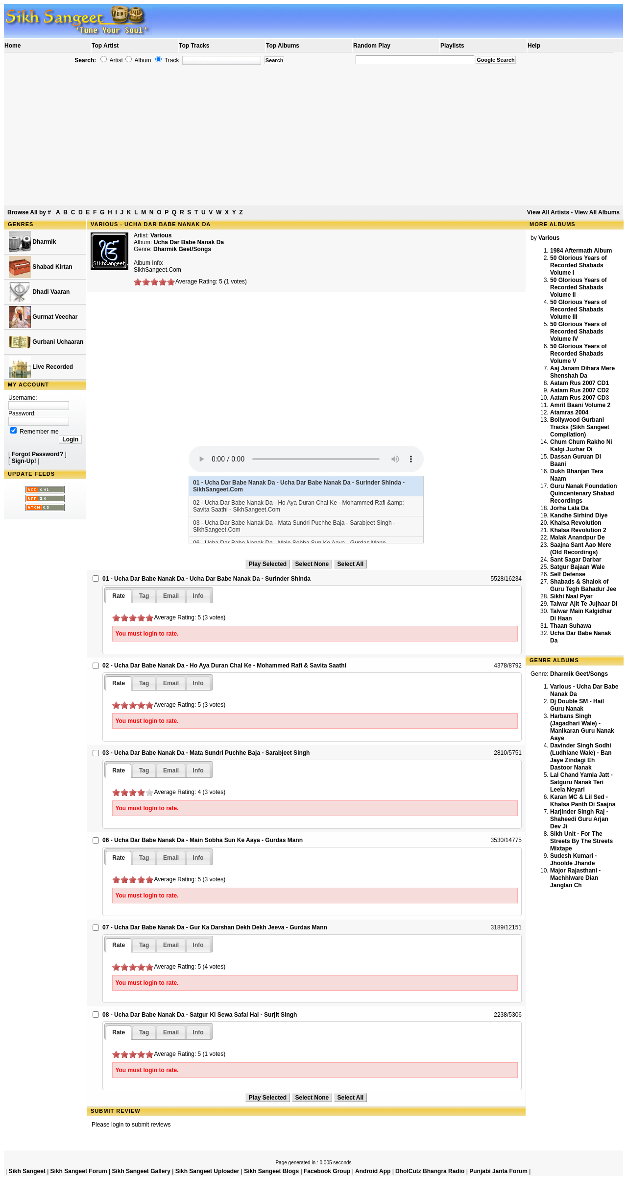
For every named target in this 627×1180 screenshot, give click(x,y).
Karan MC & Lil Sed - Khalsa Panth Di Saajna (582, 801)
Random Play (371, 45)
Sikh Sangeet (26, 1171)
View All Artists (548, 212)
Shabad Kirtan (40, 267)
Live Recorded (41, 367)
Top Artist (105, 45)
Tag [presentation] (144, 595)
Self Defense (567, 574)
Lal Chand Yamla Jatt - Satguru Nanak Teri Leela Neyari (581, 782)
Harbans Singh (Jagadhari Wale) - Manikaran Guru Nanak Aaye (582, 727)
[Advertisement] (313, 135)
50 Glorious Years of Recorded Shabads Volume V (578, 353)
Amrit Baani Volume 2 (580, 405)
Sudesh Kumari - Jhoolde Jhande (573, 859)
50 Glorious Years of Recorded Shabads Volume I (578, 265)
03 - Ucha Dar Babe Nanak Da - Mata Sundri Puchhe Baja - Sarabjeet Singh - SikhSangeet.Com (294, 526)
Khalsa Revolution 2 (578, 530)
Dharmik (32, 242)
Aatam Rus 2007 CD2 (579, 390)
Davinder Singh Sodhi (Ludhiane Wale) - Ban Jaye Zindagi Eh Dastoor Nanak (581, 756)
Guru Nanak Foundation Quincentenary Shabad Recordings (583, 493)
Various (160, 235)
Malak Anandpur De (577, 537)
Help (534, 45)
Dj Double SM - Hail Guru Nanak (577, 705)
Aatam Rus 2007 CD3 (579, 397)
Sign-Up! (24, 461)
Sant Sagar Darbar (576, 559)
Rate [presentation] (118, 595)
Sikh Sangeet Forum (78, 1171)
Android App (372, 1171)
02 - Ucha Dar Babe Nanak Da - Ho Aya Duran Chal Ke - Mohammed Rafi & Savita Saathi (224, 665)
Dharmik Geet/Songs (182, 249)
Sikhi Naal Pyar (571, 596)
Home (12, 45)
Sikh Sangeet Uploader (207, 1171)
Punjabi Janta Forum (498, 1171)
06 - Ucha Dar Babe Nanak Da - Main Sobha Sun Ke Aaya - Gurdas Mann (202, 840)
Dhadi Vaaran (39, 292)
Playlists (452, 45)
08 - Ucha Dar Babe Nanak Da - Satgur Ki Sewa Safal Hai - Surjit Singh (199, 1014)
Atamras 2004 (569, 412)
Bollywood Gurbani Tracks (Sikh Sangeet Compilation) (579, 427)
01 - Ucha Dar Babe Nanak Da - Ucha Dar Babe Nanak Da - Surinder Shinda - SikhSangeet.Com (299, 486)
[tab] (118, 596)
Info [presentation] (198, 595)
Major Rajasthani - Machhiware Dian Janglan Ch (575, 878)
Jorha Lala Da (569, 508)
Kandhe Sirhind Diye (578, 515)
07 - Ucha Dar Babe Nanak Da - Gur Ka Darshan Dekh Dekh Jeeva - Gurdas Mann (214, 927)
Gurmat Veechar (43, 317)
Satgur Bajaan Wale (577, 567)
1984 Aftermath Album (581, 250)
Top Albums (282, 45)
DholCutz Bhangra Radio (429, 1171)
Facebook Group (327, 1171)
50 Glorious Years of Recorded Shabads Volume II (578, 287)
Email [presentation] (171, 595)
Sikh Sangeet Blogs (271, 1171)
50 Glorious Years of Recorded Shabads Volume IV (578, 331)
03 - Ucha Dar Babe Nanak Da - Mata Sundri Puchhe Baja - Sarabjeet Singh (206, 752)
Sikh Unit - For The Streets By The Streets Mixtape (581, 841)
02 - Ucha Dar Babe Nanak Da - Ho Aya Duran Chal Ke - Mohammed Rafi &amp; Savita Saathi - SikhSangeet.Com (298, 506)
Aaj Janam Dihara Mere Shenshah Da (582, 372)
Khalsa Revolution (576, 522)
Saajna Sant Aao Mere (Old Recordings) (580, 548)
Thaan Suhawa (570, 625)
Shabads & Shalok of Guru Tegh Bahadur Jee (583, 585)
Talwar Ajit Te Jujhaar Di (583, 603)
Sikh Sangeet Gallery (141, 1171)
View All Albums (597, 212)
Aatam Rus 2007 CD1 (579, 383)
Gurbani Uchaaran (46, 342)
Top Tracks (194, 45)
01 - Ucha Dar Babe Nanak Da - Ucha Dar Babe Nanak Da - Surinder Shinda (206, 578)
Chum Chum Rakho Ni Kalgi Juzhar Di (581, 445)
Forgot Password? (37, 454)
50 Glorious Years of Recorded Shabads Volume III (578, 309)
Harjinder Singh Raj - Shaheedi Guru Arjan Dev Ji (579, 819)
